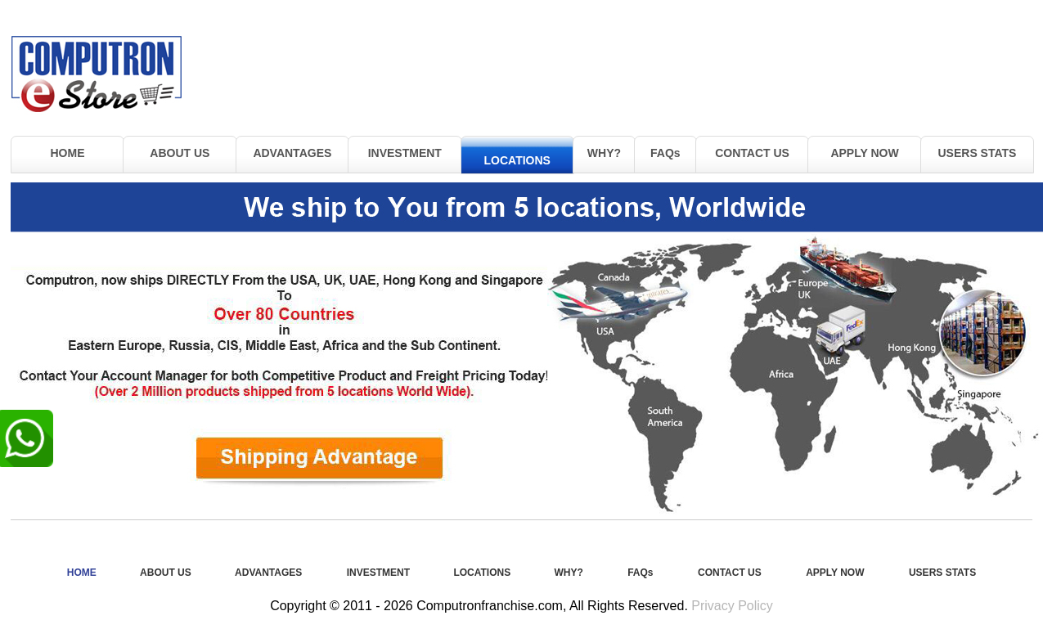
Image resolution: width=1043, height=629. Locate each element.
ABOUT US (179, 152)
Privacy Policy (732, 606)
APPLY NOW (864, 152)
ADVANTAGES (292, 152)
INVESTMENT (405, 152)
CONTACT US (752, 152)
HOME (67, 152)
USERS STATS (977, 152)
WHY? (604, 152)
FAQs (665, 152)
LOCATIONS (517, 160)
